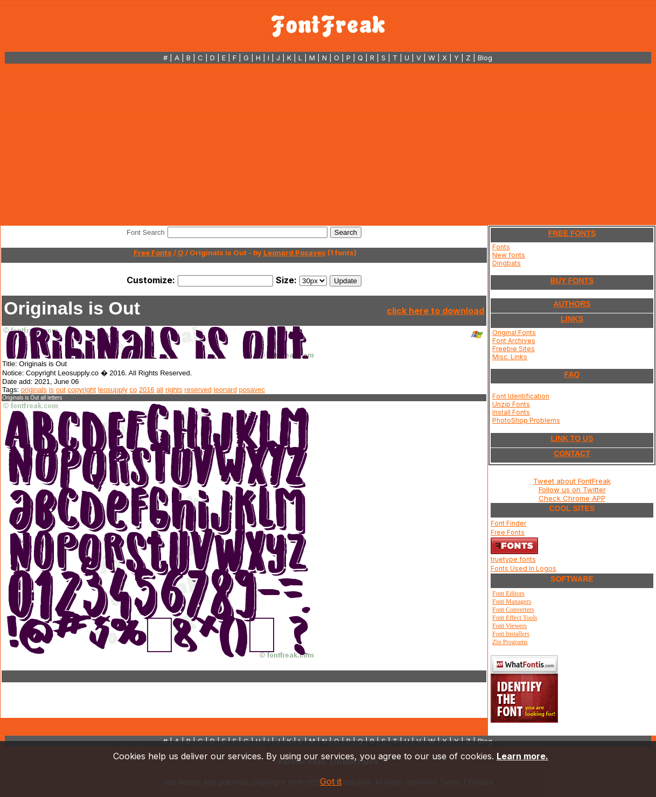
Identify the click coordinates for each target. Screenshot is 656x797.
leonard (225, 390)
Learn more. (522, 756)
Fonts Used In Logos (523, 568)
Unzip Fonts (511, 404)
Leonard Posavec (294, 252)
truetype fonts (513, 559)
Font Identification (520, 396)
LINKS (572, 318)
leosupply (113, 390)
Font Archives (513, 341)
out (61, 390)
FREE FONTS (572, 233)
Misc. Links (509, 357)
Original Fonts (514, 332)
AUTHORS (571, 303)
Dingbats (506, 263)
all (159, 390)
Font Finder (508, 523)
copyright (81, 390)
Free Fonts (153, 252)
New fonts (508, 255)
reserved (198, 390)
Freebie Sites (513, 349)
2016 (147, 390)
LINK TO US (571, 438)
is (51, 390)
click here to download (435, 310)
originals (34, 390)
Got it (330, 781)
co (133, 390)
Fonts (501, 247)
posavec (252, 390)
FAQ (572, 374)
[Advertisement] (328, 144)
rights (174, 390)
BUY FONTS (572, 280)
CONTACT (572, 453)
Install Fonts (511, 412)
